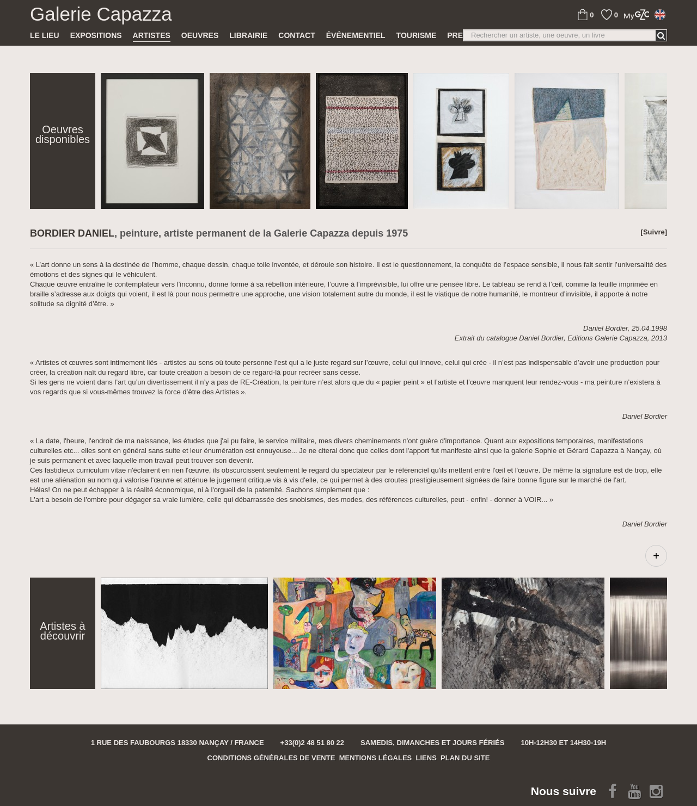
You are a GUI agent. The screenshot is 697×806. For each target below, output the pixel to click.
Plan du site (465, 758)
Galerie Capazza (101, 14)
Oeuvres (199, 35)
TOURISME (416, 35)
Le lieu (44, 35)
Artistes (151, 35)
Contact (296, 35)
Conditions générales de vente (271, 758)
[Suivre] (654, 232)
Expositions (96, 35)
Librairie (248, 35)
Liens (426, 758)
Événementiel (356, 35)
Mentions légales (375, 758)
